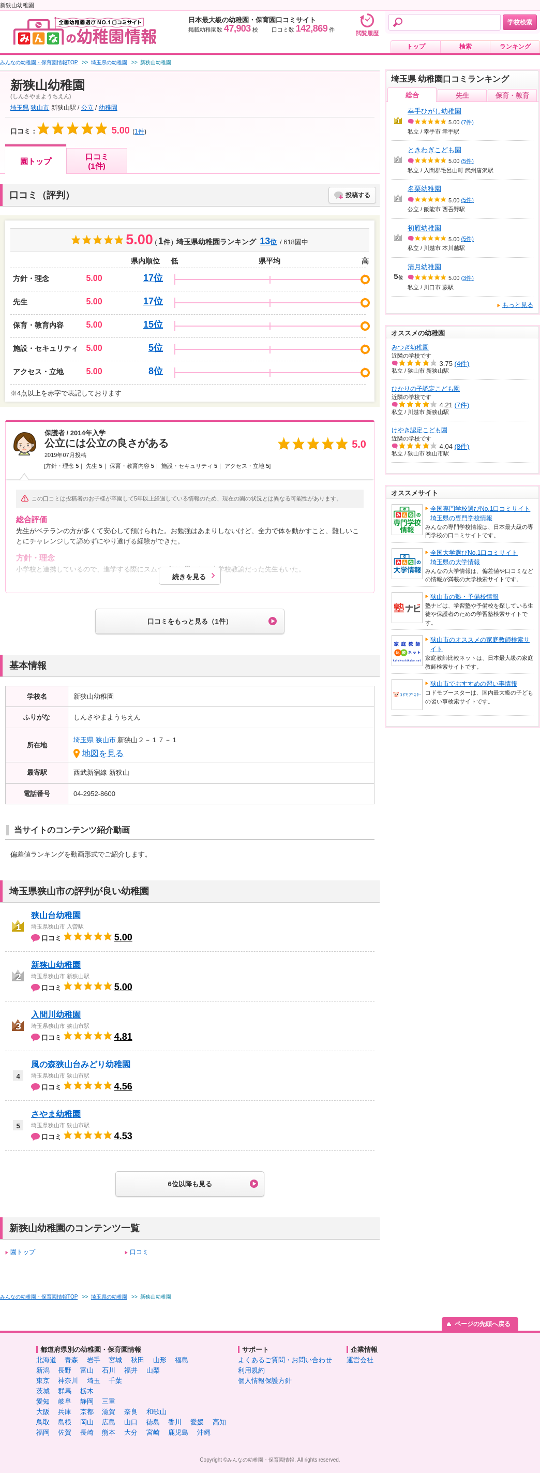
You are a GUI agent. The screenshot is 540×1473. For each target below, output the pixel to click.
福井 (131, 1370)
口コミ (139, 1252)
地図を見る (103, 753)
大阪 (43, 1412)
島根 (64, 1422)
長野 (64, 1370)
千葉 (115, 1380)
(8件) (462, 446)
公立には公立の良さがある (106, 443)
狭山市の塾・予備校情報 (464, 596)
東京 (43, 1380)
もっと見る (517, 304)
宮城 (115, 1360)
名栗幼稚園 (424, 189)
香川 (175, 1422)
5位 (155, 347)
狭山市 (40, 107)
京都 (87, 1412)
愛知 (43, 1401)
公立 (87, 107)
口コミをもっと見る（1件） (189, 621)
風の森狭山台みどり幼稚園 (80, 1064)
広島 (108, 1422)
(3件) (467, 278)
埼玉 (93, 1380)
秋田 (137, 1360)
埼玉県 (19, 107)
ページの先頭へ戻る (483, 1324)
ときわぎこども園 (434, 150)
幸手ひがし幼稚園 (434, 111)
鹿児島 (178, 1432)
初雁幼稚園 (424, 228)
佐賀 (64, 1432)
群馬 (64, 1391)
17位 (153, 278)
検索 (465, 46)
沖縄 (204, 1432)
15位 (153, 324)
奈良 (131, 1412)
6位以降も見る (190, 1184)
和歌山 (156, 1412)
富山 (87, 1370)
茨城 (43, 1391)
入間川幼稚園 (56, 1014)
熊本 (108, 1432)
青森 (71, 1360)
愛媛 (197, 1422)
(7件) (467, 122)
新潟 (43, 1370)
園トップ (35, 161)
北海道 (46, 1360)
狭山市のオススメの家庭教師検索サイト (480, 644)
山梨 (153, 1370)
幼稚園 (108, 107)
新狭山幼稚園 (56, 965)
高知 (219, 1422)
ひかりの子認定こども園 (426, 388)
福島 (181, 1360)
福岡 (43, 1432)
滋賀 (108, 1412)
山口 (131, 1422)
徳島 (153, 1422)
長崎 (87, 1432)
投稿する (358, 195)
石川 (108, 1370)
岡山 (87, 1422)
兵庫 (64, 1412)
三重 (108, 1401)
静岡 (87, 1401)
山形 (160, 1360)
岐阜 (64, 1401)
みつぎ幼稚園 (410, 347)
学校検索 (519, 22)
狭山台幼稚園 (56, 915)
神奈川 (68, 1380)
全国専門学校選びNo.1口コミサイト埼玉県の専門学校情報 (480, 513)
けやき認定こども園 (419, 430)
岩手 (93, 1360)
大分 (131, 1432)
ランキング (515, 46)
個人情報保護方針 (265, 1380)
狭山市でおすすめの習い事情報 (473, 683)
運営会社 (360, 1360)
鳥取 (43, 1422)
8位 (155, 371)
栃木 (87, 1391)
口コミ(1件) (97, 161)
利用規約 (251, 1370)
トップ (416, 46)
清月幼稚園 (424, 267)
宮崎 (153, 1432)
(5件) (467, 161)
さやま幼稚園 (56, 1114)
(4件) (462, 363)
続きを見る (189, 577)
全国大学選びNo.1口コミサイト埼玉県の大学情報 (474, 557)
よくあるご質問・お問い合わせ (285, 1360)
